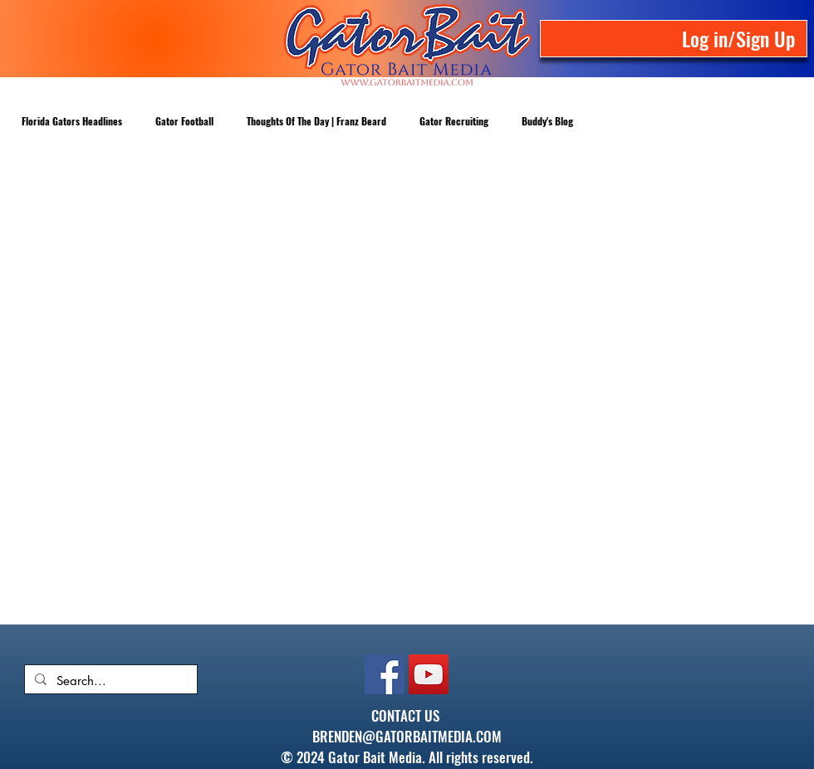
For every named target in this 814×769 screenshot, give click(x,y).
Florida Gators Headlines (72, 121)
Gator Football (184, 121)
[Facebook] (385, 674)
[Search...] (109, 680)
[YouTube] (429, 674)
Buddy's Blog (547, 121)
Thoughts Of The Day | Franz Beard (316, 121)
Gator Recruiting (453, 121)
